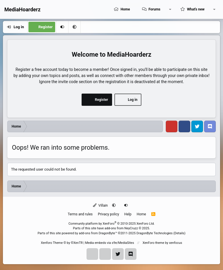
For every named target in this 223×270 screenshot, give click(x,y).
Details (179, 233)
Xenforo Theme (62, 243)
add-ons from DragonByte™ (98, 233)
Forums (154, 9)
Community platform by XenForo (112, 224)
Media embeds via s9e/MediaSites (109, 243)
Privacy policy (108, 214)
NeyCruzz (131, 228)
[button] (170, 9)
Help (128, 214)
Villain (100, 205)
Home (125, 9)
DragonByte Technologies (154, 233)
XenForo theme (153, 243)
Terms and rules (80, 214)
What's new (195, 9)
